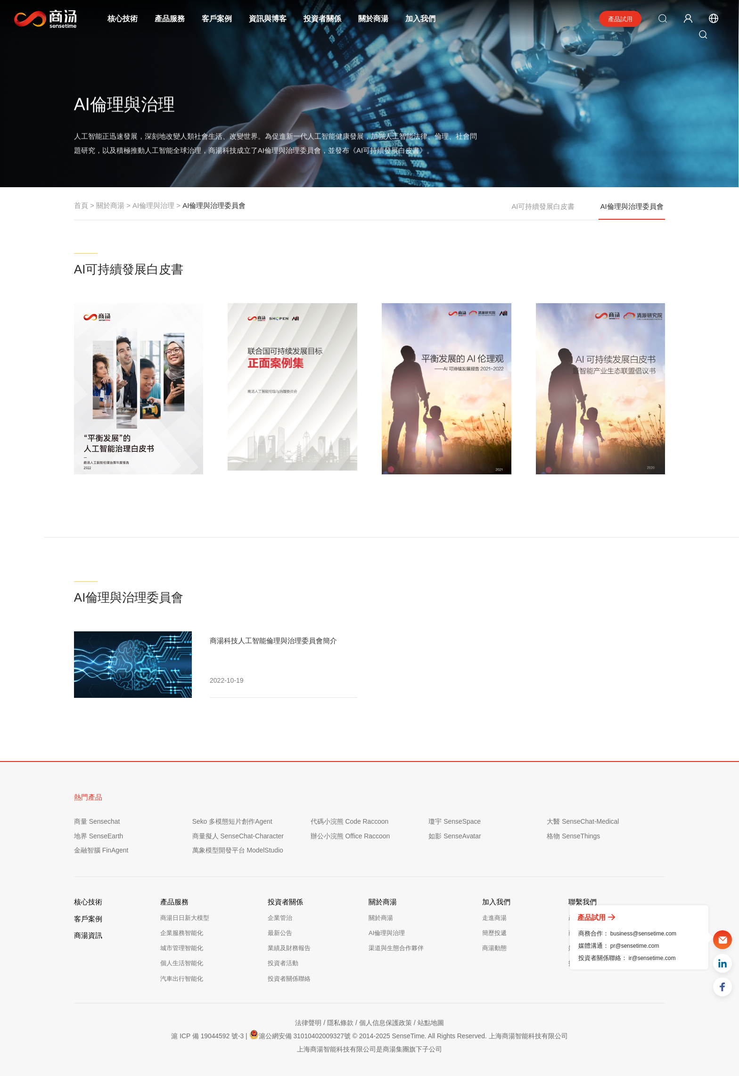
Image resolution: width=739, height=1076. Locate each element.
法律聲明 (308, 1022)
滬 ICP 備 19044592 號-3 (206, 1036)
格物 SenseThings (573, 836)
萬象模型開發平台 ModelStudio (238, 850)
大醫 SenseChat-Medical (583, 821)
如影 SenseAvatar (454, 836)
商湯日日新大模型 (184, 917)
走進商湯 (494, 917)
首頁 (81, 205)
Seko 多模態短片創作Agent (232, 821)
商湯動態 (494, 948)
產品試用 (620, 19)
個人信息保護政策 (385, 1022)
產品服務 (170, 19)
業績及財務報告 (289, 948)
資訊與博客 (268, 19)
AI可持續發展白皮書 (543, 205)
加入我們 (421, 19)
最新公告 (280, 932)
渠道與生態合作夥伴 (396, 948)
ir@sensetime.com (652, 958)
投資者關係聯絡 (289, 978)
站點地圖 (431, 1022)
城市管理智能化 (181, 948)
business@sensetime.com (643, 933)
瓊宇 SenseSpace (454, 821)
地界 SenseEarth (98, 836)
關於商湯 (374, 19)
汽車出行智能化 (181, 978)
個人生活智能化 (181, 963)
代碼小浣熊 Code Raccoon (350, 821)
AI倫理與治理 (153, 205)
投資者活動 (283, 963)
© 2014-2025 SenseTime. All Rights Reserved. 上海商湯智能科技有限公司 (460, 1036)
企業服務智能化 (181, 932)
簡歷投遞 (494, 932)
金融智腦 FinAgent (101, 850)
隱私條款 (340, 1022)
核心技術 (123, 19)
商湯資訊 (88, 935)
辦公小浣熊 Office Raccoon (350, 836)
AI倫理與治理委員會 (632, 210)
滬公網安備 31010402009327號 (299, 1034)
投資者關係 (323, 19)
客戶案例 (217, 19)
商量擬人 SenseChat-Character (238, 836)
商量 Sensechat (97, 821)
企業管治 (280, 917)
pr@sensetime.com (634, 946)
